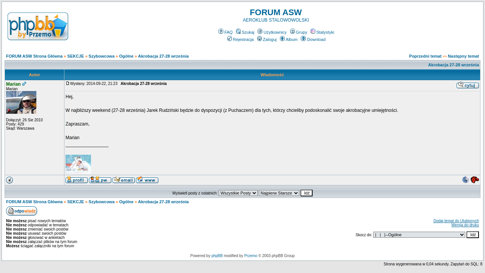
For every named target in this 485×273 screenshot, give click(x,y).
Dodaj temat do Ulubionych (456, 221)
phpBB (217, 256)
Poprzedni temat (425, 56)
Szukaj (245, 32)
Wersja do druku (465, 225)
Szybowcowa (101, 56)
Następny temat (463, 56)
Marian (13, 84)
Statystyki (322, 32)
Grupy (298, 32)
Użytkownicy (272, 32)
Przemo (250, 256)
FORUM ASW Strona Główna (34, 56)
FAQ (226, 32)
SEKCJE (75, 56)
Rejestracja (240, 39)
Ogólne (126, 56)
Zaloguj (267, 39)
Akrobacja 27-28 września (163, 56)
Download (313, 39)
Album (288, 39)
